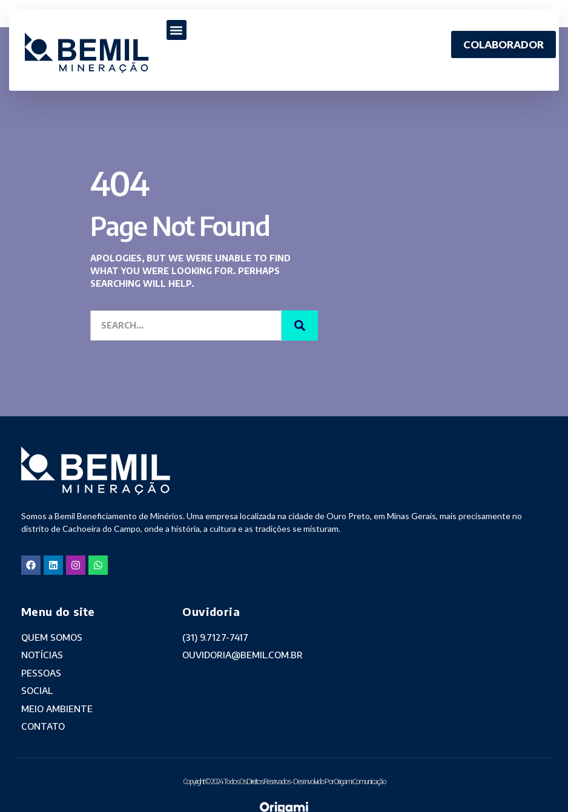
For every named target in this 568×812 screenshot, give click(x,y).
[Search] (300, 325)
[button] (177, 30)
